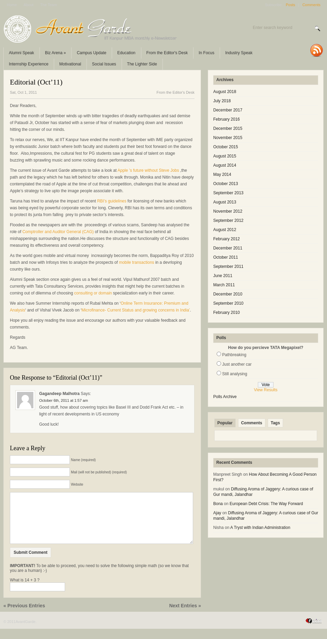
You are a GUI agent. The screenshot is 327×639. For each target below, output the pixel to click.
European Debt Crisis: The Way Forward (266, 503)
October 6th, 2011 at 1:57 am (63, 400)
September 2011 (228, 266)
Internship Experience (28, 64)
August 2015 (224, 156)
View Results (265, 389)
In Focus (206, 52)
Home (12, 5)
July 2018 (222, 100)
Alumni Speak (21, 52)
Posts (290, 5)
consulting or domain (93, 293)
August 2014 (224, 165)
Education (126, 52)
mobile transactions (136, 262)
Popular (225, 423)
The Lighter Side (142, 64)
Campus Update (91, 52)
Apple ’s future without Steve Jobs (148, 170)
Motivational (70, 64)
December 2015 (227, 128)
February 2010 (226, 312)
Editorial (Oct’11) (36, 82)
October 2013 (225, 183)
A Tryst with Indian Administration (260, 527)
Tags (275, 423)
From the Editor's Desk (167, 52)
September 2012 (228, 220)
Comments (311, 5)
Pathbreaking (234, 354)
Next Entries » (185, 616)
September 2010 (228, 303)
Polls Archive (225, 396)
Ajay (217, 513)
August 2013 (224, 202)
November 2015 (227, 137)
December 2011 (227, 248)
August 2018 (224, 91)
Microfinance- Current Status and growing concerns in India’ (135, 310)
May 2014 (222, 174)
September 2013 (228, 193)
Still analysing (234, 373)
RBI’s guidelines (112, 201)
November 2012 (227, 211)
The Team (48, 5)
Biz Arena (55, 52)
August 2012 (224, 229)
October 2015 (225, 146)
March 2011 (224, 285)
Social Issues (104, 64)
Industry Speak (238, 52)
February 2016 (226, 119)
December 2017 (227, 110)
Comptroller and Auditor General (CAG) (58, 231)
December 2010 (227, 294)
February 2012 (226, 239)
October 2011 (225, 257)
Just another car (236, 364)
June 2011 (222, 275)
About (28, 5)
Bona (218, 503)
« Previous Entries (24, 616)
